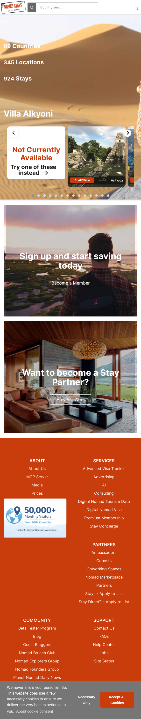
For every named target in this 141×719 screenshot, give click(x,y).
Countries (22, 46)
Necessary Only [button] (86, 700)
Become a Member (70, 283)
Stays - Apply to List (104, 593)
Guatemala (82, 180)
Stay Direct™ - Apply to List (104, 601)
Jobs (103, 652)
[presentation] (13, 132)
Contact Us (104, 628)
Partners (104, 585)
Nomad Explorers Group (37, 661)
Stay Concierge (104, 526)
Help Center (104, 644)
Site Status (104, 661)
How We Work (70, 399)
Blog (37, 636)
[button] (33, 195)
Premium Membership (104, 517)
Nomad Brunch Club (37, 652)
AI (104, 485)
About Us (37, 468)
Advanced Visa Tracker (104, 468)
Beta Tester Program (37, 628)
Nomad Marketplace (104, 577)
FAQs (104, 636)
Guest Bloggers (37, 644)
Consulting (104, 493)
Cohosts (104, 560)
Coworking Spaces (104, 568)
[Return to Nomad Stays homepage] (13, 7)
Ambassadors (104, 552)
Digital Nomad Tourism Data (104, 501)
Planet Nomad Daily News (37, 677)
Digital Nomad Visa (104, 509)
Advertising (103, 476)
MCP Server (37, 476)
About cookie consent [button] (34, 711)
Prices (37, 493)
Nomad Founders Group (37, 669)
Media (37, 485)
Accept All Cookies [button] (117, 700)
